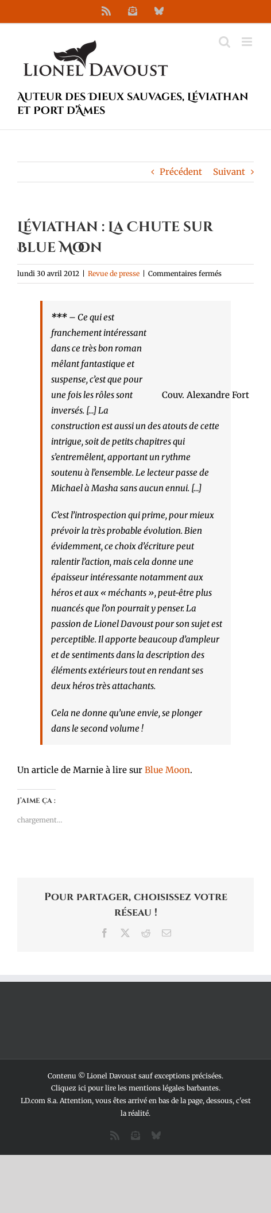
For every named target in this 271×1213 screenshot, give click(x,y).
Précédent (181, 171)
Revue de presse (114, 273)
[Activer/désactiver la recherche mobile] (224, 42)
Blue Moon (167, 769)
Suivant (229, 171)
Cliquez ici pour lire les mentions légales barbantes (135, 1088)
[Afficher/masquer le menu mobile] (248, 42)
